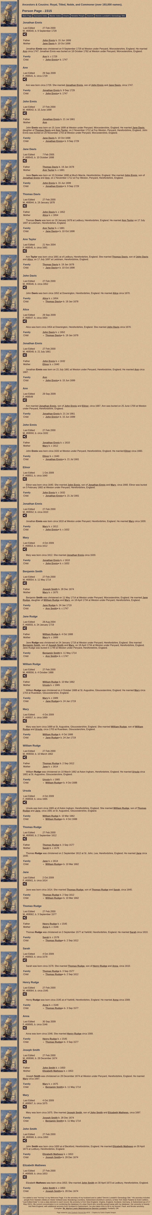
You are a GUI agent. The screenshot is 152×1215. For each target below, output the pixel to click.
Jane (49, 43)
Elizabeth (53, 1071)
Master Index (55, 16)
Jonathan (74, 85)
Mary (45, 446)
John (49, 40)
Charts (66, 16)
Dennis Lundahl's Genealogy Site (110, 16)
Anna (45, 927)
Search (90, 16)
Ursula (46, 685)
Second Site (82, 1212)
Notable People (78, 16)
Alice (45, 215)
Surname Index (40, 16)
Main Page (27, 16)
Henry (50, 924)
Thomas (43, 130)
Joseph (50, 589)
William (51, 600)
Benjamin (31, 645)
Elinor (46, 364)
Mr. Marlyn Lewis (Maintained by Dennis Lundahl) (85, 1208)
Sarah (46, 848)
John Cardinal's (73, 1212)
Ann (25, 51)
